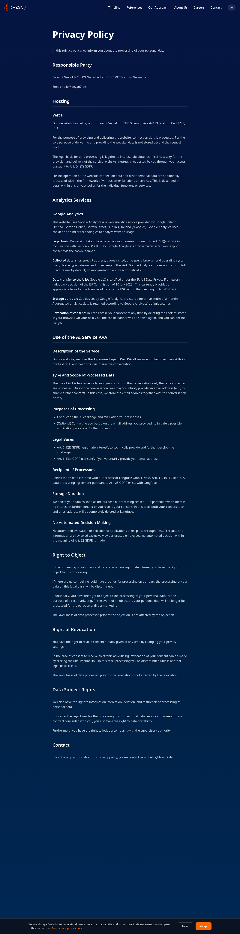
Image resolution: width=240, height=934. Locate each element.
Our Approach (158, 7)
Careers (199, 7)
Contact (216, 7)
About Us (181, 7)
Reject (185, 926)
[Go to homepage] (15, 8)
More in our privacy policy (68, 928)
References (134, 7)
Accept (203, 926)
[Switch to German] (232, 8)
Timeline (114, 7)
